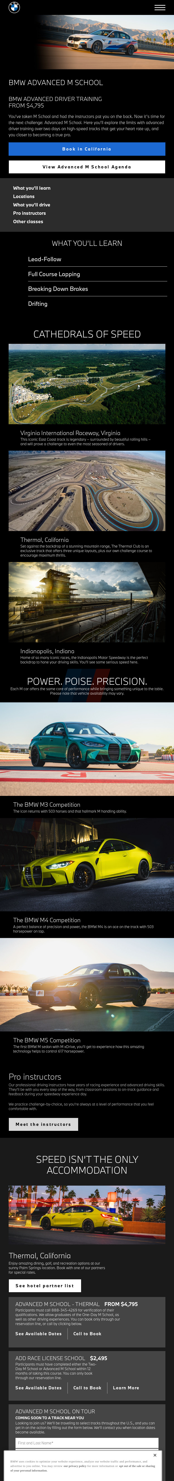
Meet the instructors (43, 1124)
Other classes (28, 221)
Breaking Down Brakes (58, 288)
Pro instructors (29, 213)
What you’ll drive (31, 204)
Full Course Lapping (54, 274)
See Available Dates (38, 1333)
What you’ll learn (32, 188)
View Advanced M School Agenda (87, 167)
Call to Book (87, 1333)
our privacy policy (75, 1471)
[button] (160, 7)
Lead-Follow (44, 259)
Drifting (38, 303)
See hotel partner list (45, 1285)
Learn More (126, 1387)
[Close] (155, 1460)
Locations (24, 196)
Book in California (87, 149)
